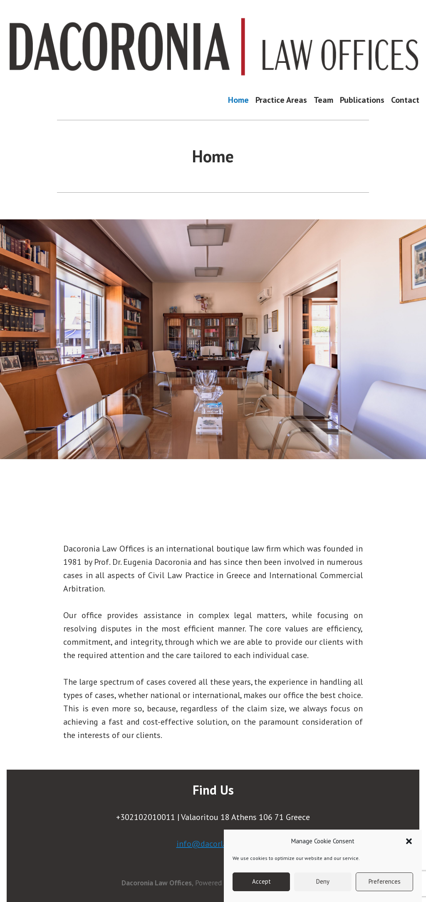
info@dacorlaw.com (213, 843)
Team (323, 100)
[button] (409, 841)
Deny (322, 881)
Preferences (385, 881)
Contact (405, 100)
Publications (362, 100)
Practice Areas (281, 100)
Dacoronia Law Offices (156, 882)
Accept (261, 881)
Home (238, 100)
